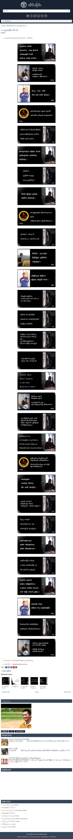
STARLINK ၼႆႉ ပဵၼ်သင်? (8, 807)
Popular (4, 731)
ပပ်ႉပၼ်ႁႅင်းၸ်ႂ (14, 686)
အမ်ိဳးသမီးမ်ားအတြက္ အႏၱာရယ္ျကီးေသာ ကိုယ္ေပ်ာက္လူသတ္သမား (25, 758)
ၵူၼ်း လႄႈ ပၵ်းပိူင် (13, 748)
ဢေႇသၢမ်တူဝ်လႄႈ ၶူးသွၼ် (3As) (10, 805)
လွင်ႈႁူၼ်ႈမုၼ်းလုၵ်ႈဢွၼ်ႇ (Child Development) (14, 818)
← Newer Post (5, 692)
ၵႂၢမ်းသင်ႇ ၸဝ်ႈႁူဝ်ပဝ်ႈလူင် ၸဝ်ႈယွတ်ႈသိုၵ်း (19, 739)
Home (3, 25)
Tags (11, 731)
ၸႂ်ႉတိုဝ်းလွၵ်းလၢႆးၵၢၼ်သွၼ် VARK (10, 816)
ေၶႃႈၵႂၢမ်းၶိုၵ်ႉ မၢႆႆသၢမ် (9, 30)
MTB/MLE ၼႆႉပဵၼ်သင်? (8, 813)
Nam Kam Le (10, 25)
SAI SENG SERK (42, 834)
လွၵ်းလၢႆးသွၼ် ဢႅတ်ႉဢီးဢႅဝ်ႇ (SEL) (10, 821)
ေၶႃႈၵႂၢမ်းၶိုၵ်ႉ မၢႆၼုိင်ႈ (24, 687)
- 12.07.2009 (31, 836)
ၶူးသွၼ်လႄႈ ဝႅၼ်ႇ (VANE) (8, 827)
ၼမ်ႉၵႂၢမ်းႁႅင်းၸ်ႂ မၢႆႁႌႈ (33, 687)
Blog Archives (20, 731)
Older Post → (68, 692)
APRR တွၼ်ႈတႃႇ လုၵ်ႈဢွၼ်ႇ (9, 824)
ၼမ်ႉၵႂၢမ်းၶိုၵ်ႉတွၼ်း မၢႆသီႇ (43, 687)
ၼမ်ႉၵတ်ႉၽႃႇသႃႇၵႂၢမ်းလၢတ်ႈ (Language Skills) (14, 810)
